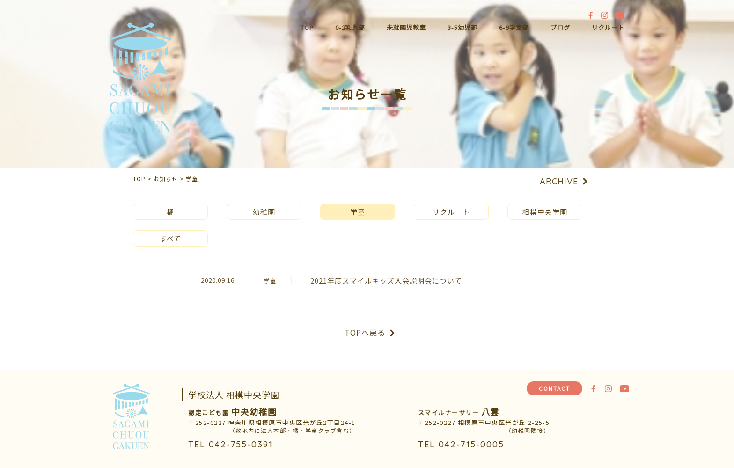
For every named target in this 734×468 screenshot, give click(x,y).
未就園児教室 (406, 27)
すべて (170, 231)
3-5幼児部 (462, 27)
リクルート (608, 27)
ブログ (560, 27)
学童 (357, 205)
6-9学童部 (514, 27)
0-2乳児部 (350, 27)
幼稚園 (264, 205)
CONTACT (554, 388)
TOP (307, 27)
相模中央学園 (544, 205)
